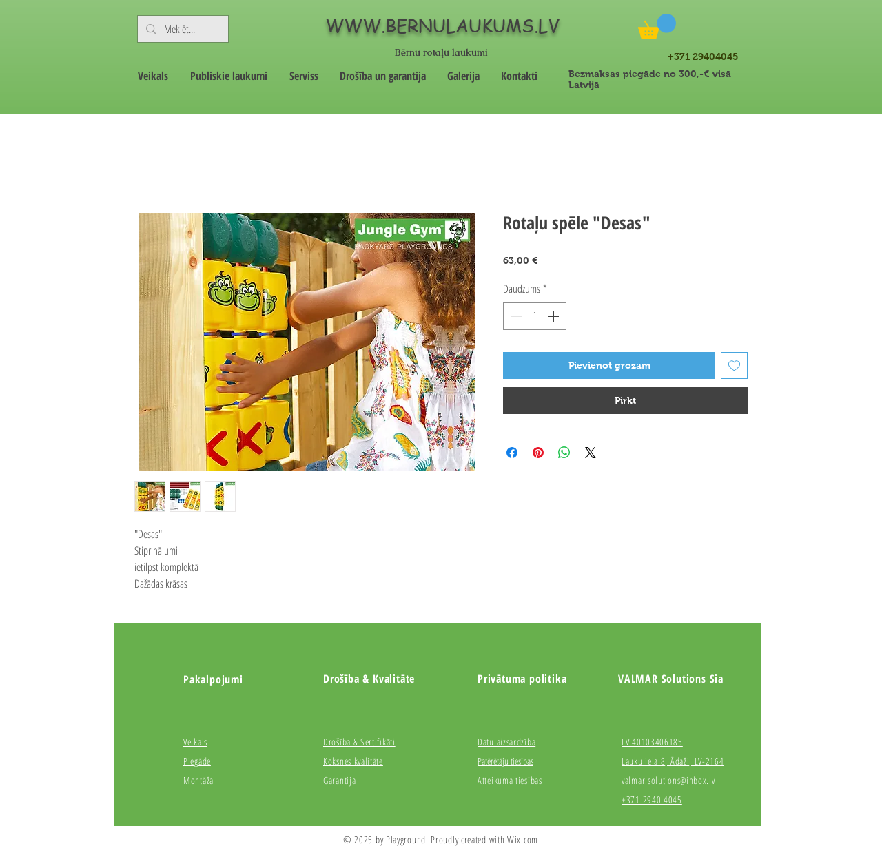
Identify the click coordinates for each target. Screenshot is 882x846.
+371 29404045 (703, 56)
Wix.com (522, 839)
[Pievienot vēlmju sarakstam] (734, 365)
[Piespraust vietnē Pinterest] (538, 452)
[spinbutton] (534, 316)
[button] (657, 26)
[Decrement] (514, 316)
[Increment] (554, 316)
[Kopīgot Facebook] (512, 452)
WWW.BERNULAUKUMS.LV (442, 25)
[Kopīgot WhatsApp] (564, 452)
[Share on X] (590, 452)
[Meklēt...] (181, 29)
